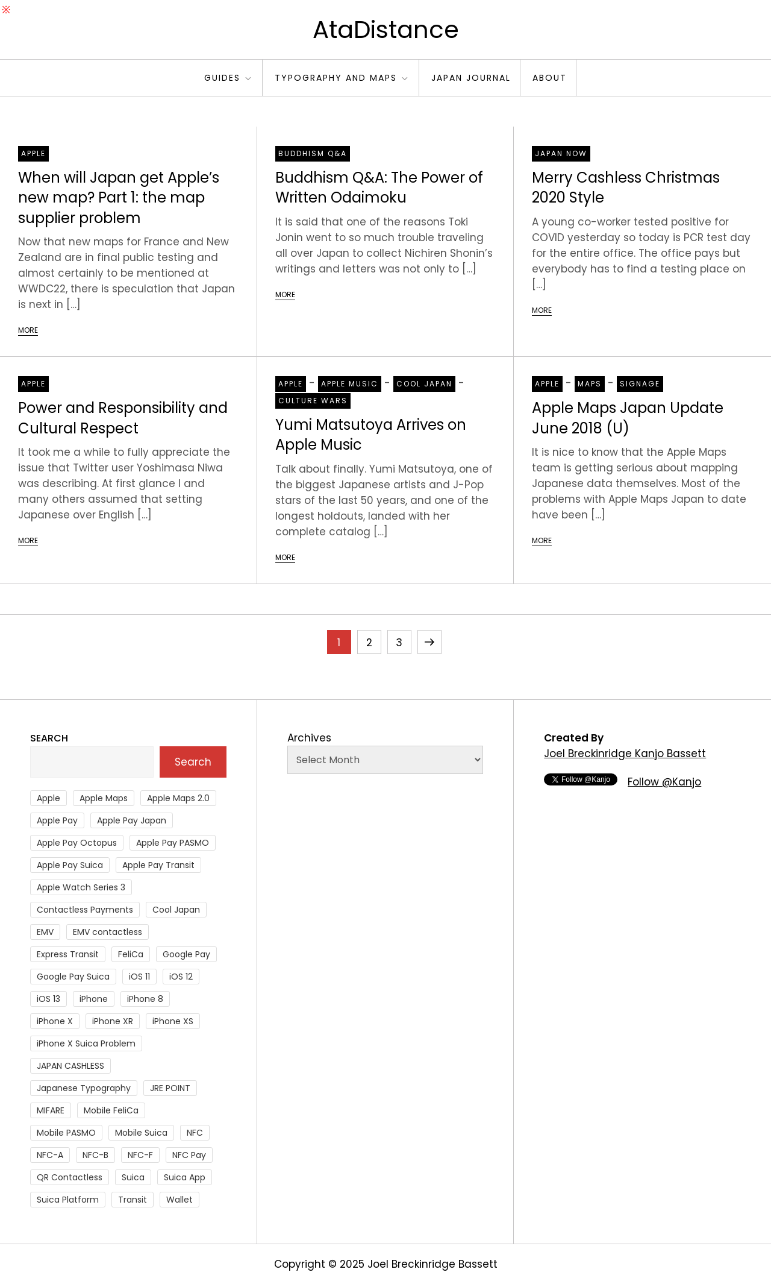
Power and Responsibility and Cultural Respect (123, 418)
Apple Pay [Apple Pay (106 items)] (57, 820)
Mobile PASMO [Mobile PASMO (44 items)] (66, 1133)
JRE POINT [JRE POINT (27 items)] (170, 1088)
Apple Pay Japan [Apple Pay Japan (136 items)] (131, 820)
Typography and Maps (342, 78)
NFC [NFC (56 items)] (195, 1133)
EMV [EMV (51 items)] (45, 932)
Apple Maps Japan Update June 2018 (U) (627, 418)
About (549, 78)
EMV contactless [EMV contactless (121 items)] (107, 932)
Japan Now (561, 153)
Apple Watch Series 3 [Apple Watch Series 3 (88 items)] (81, 887)
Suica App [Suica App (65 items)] (184, 1177)
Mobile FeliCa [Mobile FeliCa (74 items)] (111, 1110)
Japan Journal (471, 78)
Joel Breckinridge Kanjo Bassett (625, 753)
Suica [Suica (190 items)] (133, 1177)
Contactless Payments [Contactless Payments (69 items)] (85, 910)
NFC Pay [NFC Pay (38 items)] (189, 1155)
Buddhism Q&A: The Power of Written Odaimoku (379, 188)
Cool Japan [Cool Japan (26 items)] (176, 910)
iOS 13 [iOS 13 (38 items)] (48, 999)
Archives (309, 738)
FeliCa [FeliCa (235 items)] (130, 954)
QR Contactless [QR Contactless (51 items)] (69, 1177)
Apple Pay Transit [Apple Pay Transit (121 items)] (158, 865)
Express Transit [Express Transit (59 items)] (68, 954)
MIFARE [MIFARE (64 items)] (50, 1110)
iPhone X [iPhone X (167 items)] (55, 1021)
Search (49, 738)
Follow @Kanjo (664, 782)
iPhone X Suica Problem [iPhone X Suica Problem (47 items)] (86, 1043)
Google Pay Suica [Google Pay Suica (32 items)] (73, 977)
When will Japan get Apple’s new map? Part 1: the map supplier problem (118, 198)
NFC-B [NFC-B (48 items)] (95, 1155)
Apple (33, 153)
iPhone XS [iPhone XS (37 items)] (172, 1021)
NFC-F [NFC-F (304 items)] (140, 1155)
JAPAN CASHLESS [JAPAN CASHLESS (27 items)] (70, 1066)
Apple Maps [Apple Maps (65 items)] (104, 798)
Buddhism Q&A (312, 153)
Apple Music (349, 384)
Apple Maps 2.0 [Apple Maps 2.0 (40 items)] (178, 798)
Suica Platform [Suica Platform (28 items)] (68, 1200)
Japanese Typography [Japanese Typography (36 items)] (84, 1088)
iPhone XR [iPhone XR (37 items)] (112, 1021)
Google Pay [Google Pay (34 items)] (186, 954)
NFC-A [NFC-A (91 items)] (50, 1155)
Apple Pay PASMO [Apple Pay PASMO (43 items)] (172, 843)
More (28, 330)
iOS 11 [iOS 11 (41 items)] (139, 977)
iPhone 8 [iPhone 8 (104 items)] (145, 999)
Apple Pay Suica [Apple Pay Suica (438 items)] (70, 865)
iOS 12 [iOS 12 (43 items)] (181, 977)
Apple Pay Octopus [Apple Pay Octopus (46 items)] (77, 843)
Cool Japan (424, 384)
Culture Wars (313, 400)
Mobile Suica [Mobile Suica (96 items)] (141, 1133)
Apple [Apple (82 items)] (48, 798)
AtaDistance (386, 29)
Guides (228, 78)
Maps (590, 384)
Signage (640, 384)
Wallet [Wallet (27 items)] (179, 1200)
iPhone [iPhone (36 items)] (94, 999)
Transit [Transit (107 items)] (132, 1200)
